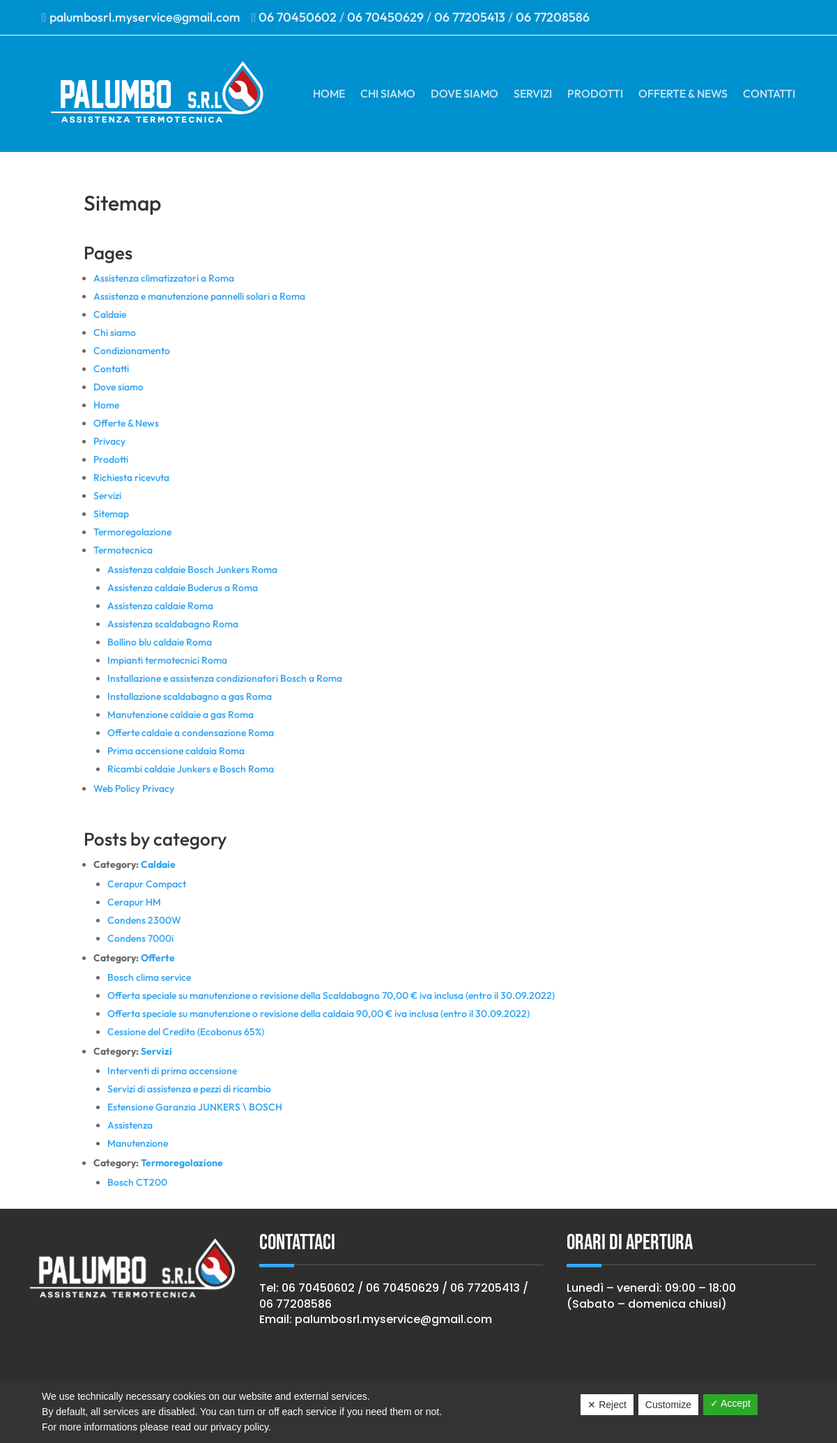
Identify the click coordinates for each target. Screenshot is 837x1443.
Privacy (109, 441)
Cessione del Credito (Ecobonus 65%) (185, 1031)
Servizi (533, 93)
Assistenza (130, 1125)
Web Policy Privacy (133, 788)
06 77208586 (553, 17)
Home (329, 93)
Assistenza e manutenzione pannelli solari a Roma (199, 296)
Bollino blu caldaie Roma (159, 642)
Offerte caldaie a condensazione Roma (190, 732)
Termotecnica (123, 550)
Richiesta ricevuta (131, 477)
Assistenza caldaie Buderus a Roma (182, 587)
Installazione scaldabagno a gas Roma (189, 696)
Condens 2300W (144, 920)
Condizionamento (131, 350)
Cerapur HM (134, 902)
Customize (668, 1404)
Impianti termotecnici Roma (167, 660)
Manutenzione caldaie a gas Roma (180, 714)
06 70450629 (385, 17)
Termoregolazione (132, 532)
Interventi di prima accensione (172, 1070)
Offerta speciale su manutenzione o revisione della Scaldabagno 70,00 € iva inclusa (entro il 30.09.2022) (331, 995)
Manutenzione (137, 1143)
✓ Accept (730, 1403)
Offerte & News (683, 93)
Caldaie (109, 314)
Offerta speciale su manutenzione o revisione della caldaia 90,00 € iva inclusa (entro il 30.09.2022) (318, 1013)
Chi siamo (387, 93)
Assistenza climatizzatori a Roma (163, 278)
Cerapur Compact (146, 884)
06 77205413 (469, 17)
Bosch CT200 (137, 1182)
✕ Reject (607, 1404)
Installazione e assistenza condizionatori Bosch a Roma (224, 678)
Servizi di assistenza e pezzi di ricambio (189, 1089)
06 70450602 (298, 17)
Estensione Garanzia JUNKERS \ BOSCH (194, 1107)
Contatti (769, 93)
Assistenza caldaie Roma (160, 606)
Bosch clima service (149, 977)
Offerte (158, 958)
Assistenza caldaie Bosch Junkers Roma (192, 569)
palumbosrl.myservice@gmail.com (149, 17)
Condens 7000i (140, 938)
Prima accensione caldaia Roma (176, 751)
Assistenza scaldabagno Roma (172, 624)
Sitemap (111, 513)
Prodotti (595, 93)
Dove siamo (464, 93)
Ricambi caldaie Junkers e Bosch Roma (190, 769)
